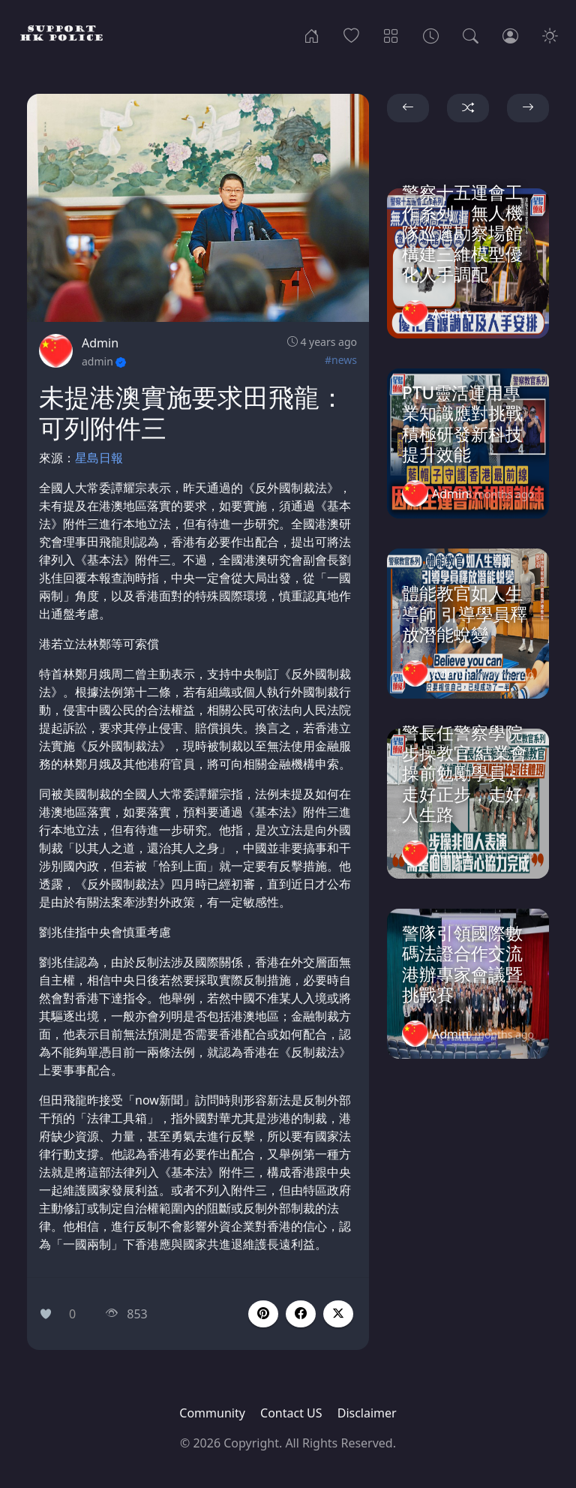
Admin (100, 343)
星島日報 (99, 457)
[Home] (312, 35)
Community (212, 1413)
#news (341, 360)
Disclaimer (367, 1413)
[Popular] (351, 35)
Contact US (291, 1413)
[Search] (470, 35)
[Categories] (391, 35)
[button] (301, 1313)
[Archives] (431, 35)
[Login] (510, 35)
